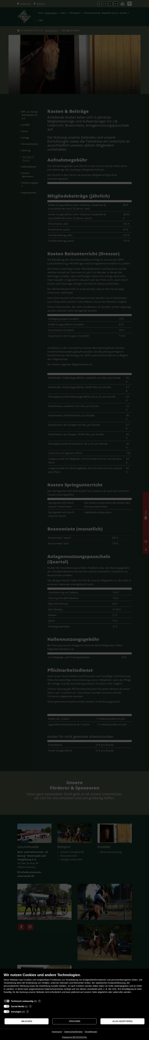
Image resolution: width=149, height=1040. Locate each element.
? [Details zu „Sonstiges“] (27, 1011)
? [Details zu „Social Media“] (30, 1006)
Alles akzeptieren (122, 1021)
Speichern (74, 1021)
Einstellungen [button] (91, 1031)
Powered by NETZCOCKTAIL (74, 1037)
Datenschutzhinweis (73, 1031)
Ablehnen (26, 1021)
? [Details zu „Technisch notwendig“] (39, 1001)
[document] (74, 985)
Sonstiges (16, 1011)
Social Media (17, 1006)
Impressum (57, 1031)
